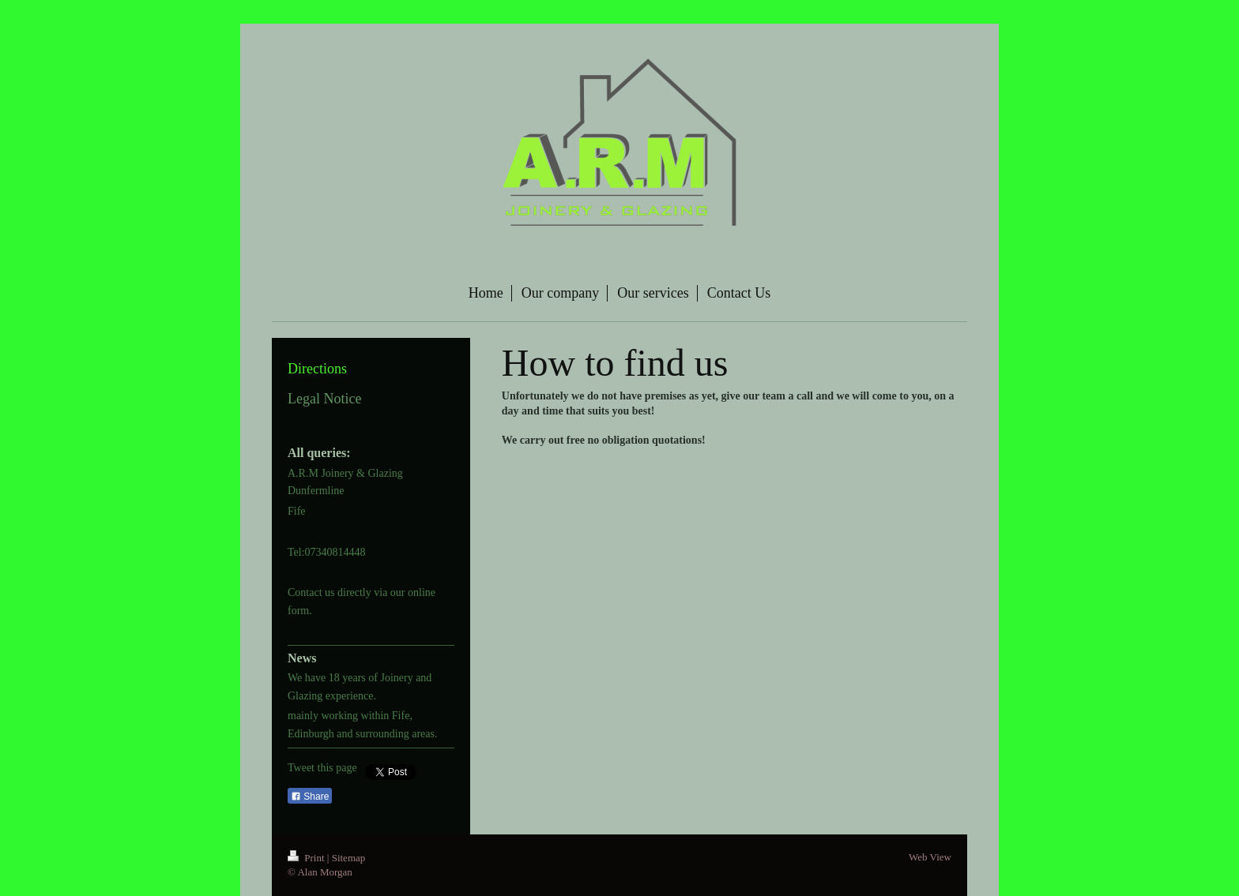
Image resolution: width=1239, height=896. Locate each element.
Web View (930, 857)
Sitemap (349, 858)
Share (310, 796)
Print (307, 858)
